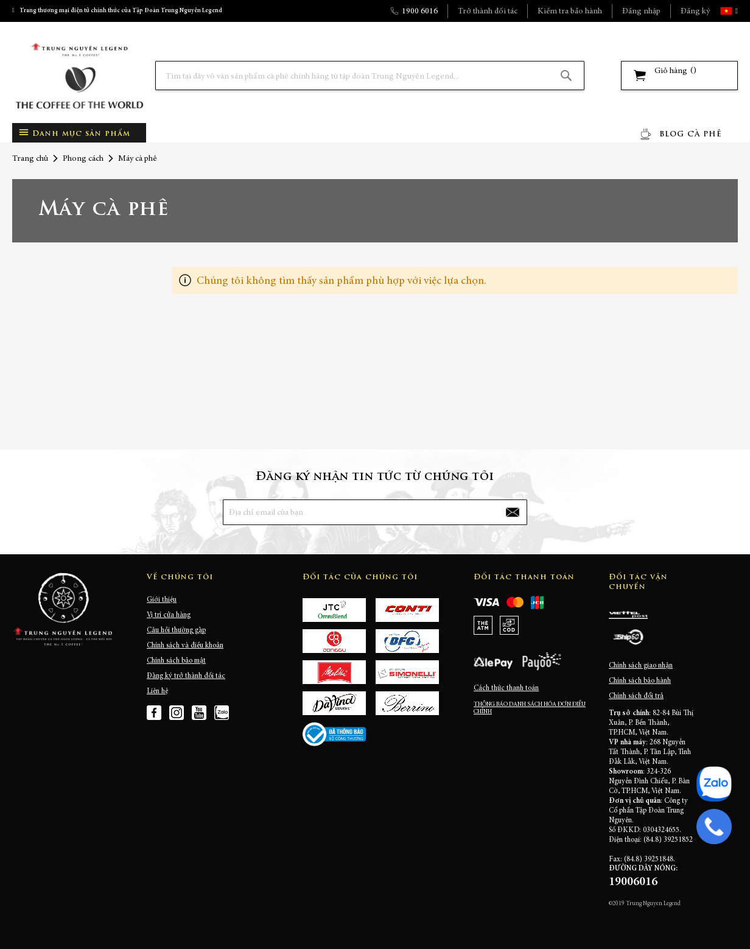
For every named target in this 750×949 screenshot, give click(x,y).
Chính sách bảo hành (640, 681)
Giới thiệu (162, 600)
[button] (735, 11)
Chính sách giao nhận (641, 665)
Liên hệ (157, 691)
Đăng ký (695, 11)
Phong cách (83, 159)
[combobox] (369, 75)
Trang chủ (30, 159)
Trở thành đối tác (487, 11)
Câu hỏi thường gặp (176, 630)
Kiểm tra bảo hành (570, 11)
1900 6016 (420, 11)
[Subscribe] (512, 512)
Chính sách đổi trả (636, 696)
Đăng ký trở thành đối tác (186, 676)
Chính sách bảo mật (176, 661)
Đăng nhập (641, 11)
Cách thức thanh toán (506, 688)
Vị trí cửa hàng (169, 615)
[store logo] (79, 76)
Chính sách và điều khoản (185, 645)
